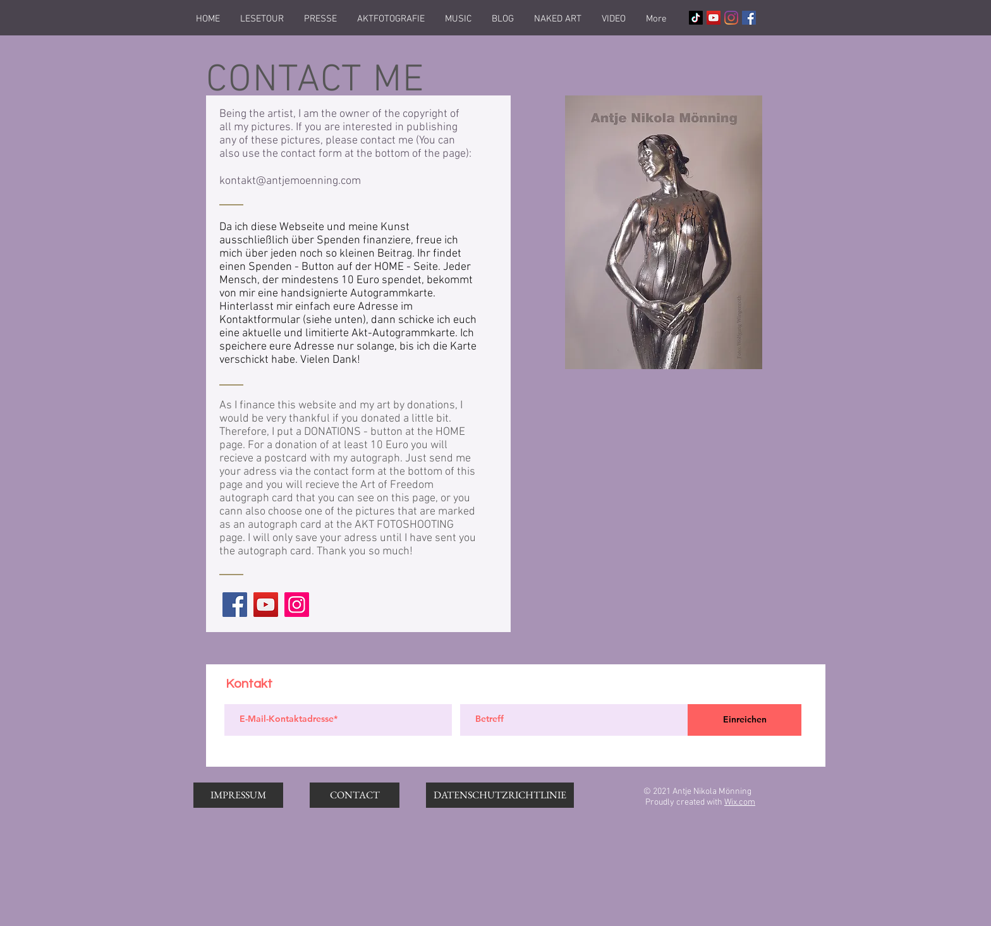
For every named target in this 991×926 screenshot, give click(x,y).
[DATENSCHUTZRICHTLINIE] (500, 795)
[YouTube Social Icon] (713, 18)
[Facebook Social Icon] (749, 18)
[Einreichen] (744, 720)
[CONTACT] (354, 795)
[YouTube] (265, 604)
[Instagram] (731, 18)
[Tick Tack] (696, 18)
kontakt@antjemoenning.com (290, 181)
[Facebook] (234, 604)
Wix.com (739, 802)
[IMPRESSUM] (238, 795)
